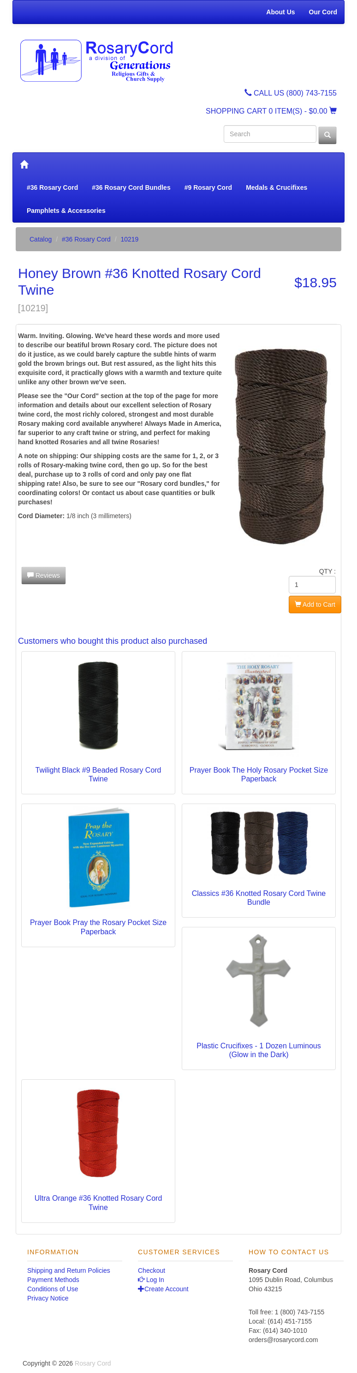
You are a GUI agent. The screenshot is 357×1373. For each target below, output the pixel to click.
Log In (151, 1279)
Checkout (151, 1270)
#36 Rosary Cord (52, 187)
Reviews (43, 575)
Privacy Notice (47, 1298)
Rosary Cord (93, 1363)
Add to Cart (315, 604)
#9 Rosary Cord (208, 187)
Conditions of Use (52, 1289)
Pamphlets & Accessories (66, 210)
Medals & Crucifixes (276, 187)
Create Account (163, 1289)
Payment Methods (53, 1279)
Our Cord (323, 12)
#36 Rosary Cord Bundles (131, 187)
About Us (280, 12)
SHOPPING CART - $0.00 (271, 111)
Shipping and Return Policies (68, 1270)
